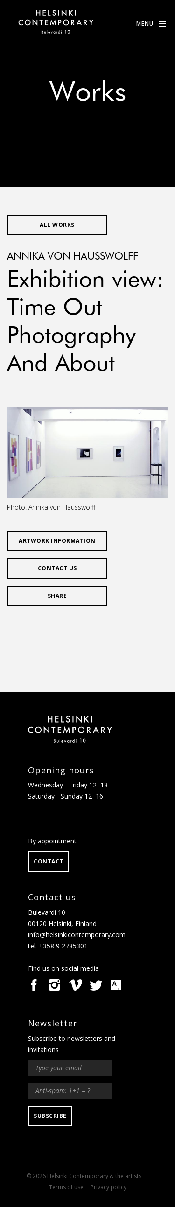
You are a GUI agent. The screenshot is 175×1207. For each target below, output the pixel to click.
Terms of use (66, 1187)
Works (87, 93)
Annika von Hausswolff (72, 257)
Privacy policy (108, 1187)
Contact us (57, 568)
